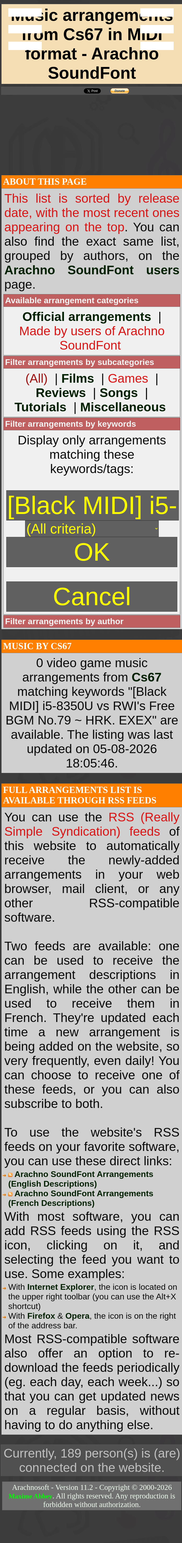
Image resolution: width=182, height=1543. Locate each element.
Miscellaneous (123, 407)
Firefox (41, 1316)
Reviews (61, 393)
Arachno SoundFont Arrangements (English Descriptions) (80, 1178)
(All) (36, 378)
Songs (118, 393)
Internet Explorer (60, 1287)
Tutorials (40, 407)
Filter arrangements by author (64, 621)
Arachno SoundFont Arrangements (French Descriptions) (80, 1198)
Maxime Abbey (30, 1496)
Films (77, 378)
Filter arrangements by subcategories (79, 362)
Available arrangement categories (71, 300)
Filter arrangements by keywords (70, 424)
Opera (77, 1316)
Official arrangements (86, 317)
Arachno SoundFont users (91, 270)
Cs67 (147, 677)
